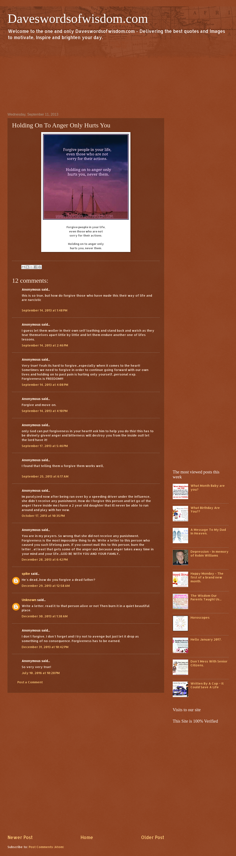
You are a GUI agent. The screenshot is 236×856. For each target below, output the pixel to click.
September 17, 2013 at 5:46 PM (45, 446)
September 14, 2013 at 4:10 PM (45, 411)
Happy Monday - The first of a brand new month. (207, 577)
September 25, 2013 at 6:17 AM (45, 476)
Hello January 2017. (206, 639)
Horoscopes (200, 617)
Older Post (152, 837)
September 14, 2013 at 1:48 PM (44, 310)
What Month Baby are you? (208, 487)
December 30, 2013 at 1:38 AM (45, 616)
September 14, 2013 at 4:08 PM (45, 385)
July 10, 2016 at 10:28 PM (41, 673)
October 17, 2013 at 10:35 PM (43, 516)
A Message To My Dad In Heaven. (208, 532)
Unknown (29, 600)
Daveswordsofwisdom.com (78, 18)
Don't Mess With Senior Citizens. (209, 663)
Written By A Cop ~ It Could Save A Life (207, 685)
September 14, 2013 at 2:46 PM (45, 345)
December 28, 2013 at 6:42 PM (45, 559)
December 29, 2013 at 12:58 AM (46, 586)
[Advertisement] (118, 76)
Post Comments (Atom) (46, 847)
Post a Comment (30, 682)
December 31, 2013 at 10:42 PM (45, 647)
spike (26, 574)
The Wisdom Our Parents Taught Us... (206, 597)
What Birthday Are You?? (205, 510)
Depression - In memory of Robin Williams (209, 553)
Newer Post (20, 837)
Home (86, 837)
